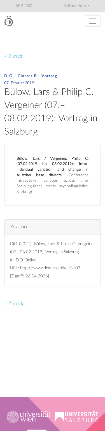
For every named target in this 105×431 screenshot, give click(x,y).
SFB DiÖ (23, 6)
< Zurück (14, 56)
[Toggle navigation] (93, 21)
